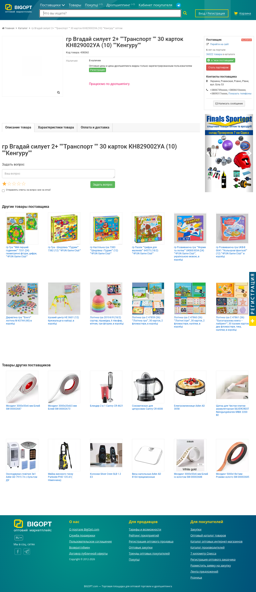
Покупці (134, 559)
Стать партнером (218, 67)
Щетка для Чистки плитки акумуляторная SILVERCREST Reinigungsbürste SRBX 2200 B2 (232, 410)
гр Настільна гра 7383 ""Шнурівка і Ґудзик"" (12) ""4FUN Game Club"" (104, 250)
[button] (208, 153)
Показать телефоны (239, 93)
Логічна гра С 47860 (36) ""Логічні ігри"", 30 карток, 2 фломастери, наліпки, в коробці (189, 322)
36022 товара (214, 54)
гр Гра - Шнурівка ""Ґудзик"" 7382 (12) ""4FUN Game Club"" (64, 249)
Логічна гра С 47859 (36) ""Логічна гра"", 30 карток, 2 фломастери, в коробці (147, 320)
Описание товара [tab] (18, 127)
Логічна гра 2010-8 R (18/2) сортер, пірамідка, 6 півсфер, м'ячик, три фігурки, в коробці (107, 320)
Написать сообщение (229, 103)
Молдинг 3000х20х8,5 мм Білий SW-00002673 (62, 407)
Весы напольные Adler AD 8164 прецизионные (146, 475)
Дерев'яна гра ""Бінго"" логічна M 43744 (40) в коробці (19, 320)
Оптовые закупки (140, 547)
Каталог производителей (207, 547)
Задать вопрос (102, 184)
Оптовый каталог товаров (208, 535)
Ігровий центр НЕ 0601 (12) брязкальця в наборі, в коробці (63, 320)
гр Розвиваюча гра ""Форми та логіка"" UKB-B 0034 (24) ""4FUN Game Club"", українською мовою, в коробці (190, 253)
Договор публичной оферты (88, 553)
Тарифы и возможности (145, 529)
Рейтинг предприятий (144, 535)
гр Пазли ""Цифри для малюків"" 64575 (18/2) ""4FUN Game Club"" (145, 250)
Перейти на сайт (219, 44)
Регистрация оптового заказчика (212, 559)
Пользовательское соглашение (90, 541)
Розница (196, 577)
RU (19, 537)
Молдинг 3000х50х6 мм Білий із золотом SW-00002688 (191, 475)
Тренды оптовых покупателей (149, 553)
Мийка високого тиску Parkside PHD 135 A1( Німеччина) (60, 477)
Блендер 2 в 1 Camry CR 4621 (106, 405)
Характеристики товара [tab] (56, 127)
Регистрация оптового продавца (151, 541)
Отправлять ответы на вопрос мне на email (26, 190)
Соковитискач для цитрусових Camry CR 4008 (147, 407)
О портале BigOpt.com (84, 529)
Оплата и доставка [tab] (95, 127)
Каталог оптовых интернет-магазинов (216, 541)
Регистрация (97, 70)
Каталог (23, 28)
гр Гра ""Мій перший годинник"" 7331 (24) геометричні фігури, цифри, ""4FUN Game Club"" (21, 252)
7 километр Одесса (203, 553)
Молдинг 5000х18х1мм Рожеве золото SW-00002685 (232, 475)
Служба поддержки (82, 535)
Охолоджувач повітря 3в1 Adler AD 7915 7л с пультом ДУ (21, 477)
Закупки (195, 529)
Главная (8, 28)
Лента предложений (204, 571)
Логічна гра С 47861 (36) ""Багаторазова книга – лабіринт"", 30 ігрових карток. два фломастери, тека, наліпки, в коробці (232, 323)
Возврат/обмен (79, 547)
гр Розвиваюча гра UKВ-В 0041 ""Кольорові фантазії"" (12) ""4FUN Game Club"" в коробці (231, 252)
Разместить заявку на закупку (210, 565)
